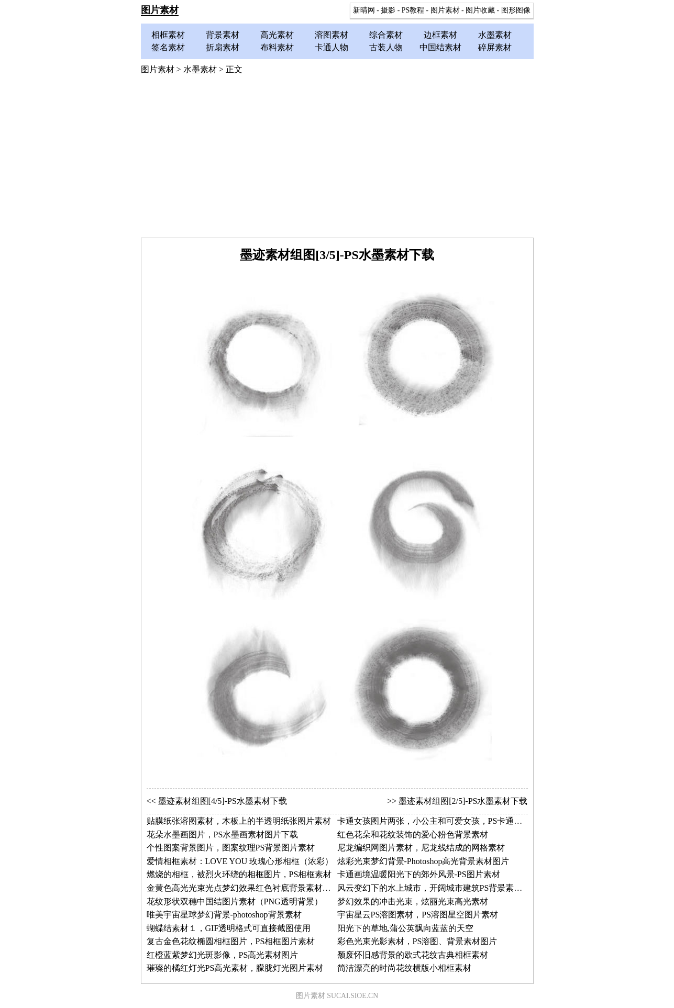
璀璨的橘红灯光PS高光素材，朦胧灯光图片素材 (235, 968)
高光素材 (277, 34)
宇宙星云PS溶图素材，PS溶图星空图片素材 (418, 914)
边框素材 (440, 34)
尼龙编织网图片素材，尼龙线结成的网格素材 (421, 847)
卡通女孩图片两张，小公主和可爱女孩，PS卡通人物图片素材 (451, 820)
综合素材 (386, 34)
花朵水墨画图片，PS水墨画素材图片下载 (223, 834)
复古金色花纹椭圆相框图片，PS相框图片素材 (231, 941)
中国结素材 (440, 47)
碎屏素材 (495, 47)
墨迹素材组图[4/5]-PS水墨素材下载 (222, 801)
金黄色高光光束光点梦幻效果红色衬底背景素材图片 (243, 887)
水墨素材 (495, 34)
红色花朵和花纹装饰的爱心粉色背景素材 (412, 834)
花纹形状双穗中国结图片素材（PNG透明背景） (235, 901)
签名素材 (168, 47)
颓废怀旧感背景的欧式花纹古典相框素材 (412, 954)
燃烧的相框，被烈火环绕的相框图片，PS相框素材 (239, 874)
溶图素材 (331, 34)
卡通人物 (331, 47)
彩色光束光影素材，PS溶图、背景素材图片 (417, 941)
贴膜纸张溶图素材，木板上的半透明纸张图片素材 (239, 820)
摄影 (388, 10)
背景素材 (222, 34)
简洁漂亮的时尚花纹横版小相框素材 (404, 968)
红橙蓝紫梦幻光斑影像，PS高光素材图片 (223, 954)
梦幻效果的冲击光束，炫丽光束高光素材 (412, 901)
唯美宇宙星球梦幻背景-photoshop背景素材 (224, 914)
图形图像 (516, 10)
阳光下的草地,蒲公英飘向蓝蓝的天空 (405, 928)
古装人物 (386, 47)
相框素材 (168, 34)
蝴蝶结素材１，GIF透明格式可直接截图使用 (229, 928)
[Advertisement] (337, 159)
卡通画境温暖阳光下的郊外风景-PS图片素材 (418, 874)
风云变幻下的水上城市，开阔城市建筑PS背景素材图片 (438, 887)
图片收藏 (480, 10)
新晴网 (364, 10)
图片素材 (160, 10)
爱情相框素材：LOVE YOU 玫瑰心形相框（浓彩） (240, 861)
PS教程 (413, 10)
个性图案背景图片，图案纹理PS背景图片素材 (231, 847)
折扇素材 (222, 47)
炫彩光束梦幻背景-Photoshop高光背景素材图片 (423, 861)
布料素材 (277, 47)
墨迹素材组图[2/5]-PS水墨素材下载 (463, 801)
